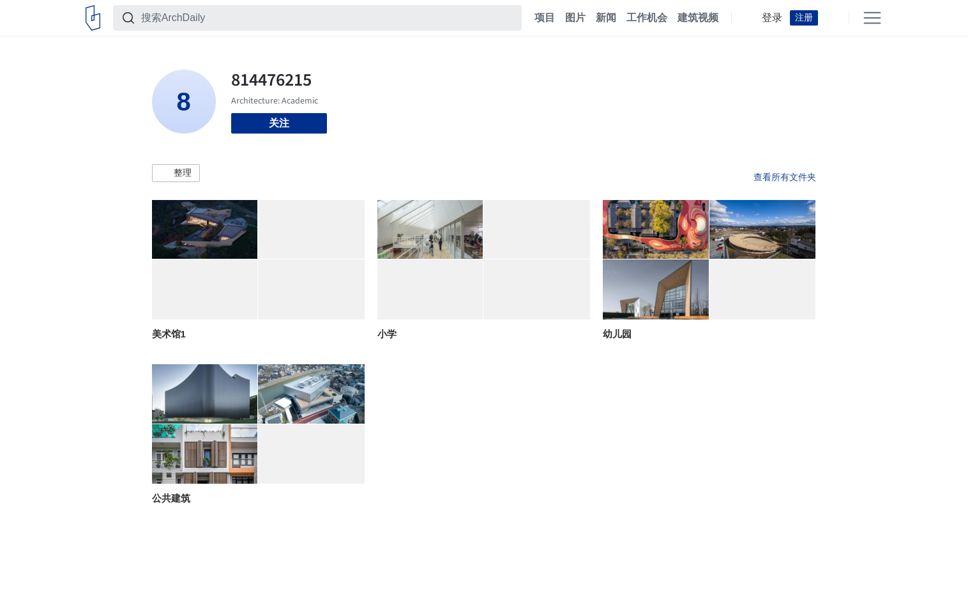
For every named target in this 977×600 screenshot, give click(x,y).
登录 (772, 18)
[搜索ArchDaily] (327, 18)
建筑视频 (698, 18)
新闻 (606, 18)
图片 (575, 18)
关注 (279, 123)
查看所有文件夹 (785, 177)
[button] (176, 173)
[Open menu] (872, 18)
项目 (544, 18)
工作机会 (646, 18)
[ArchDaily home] (93, 18)
